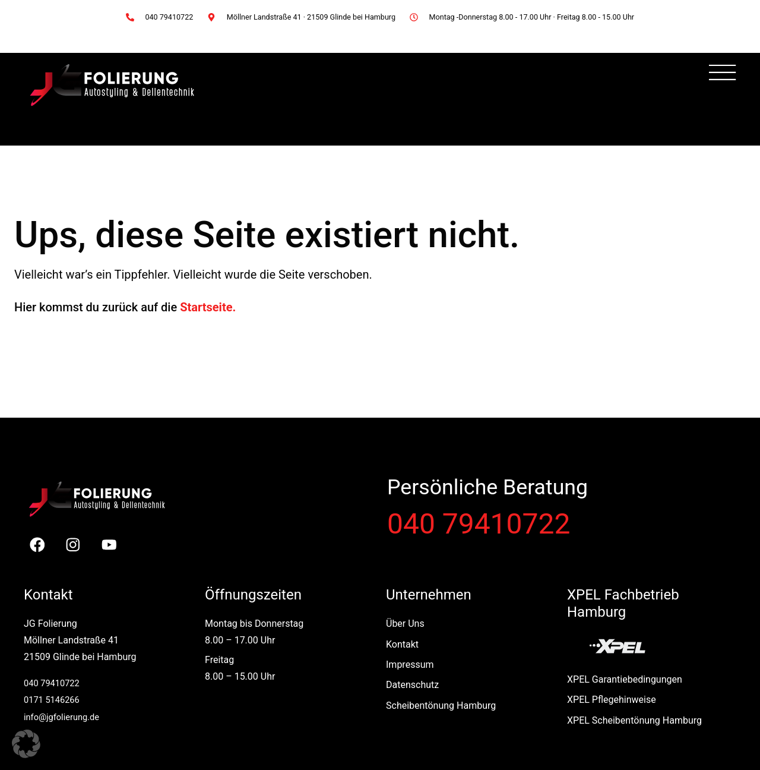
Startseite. (208, 307)
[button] (26, 744)
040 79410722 (478, 524)
